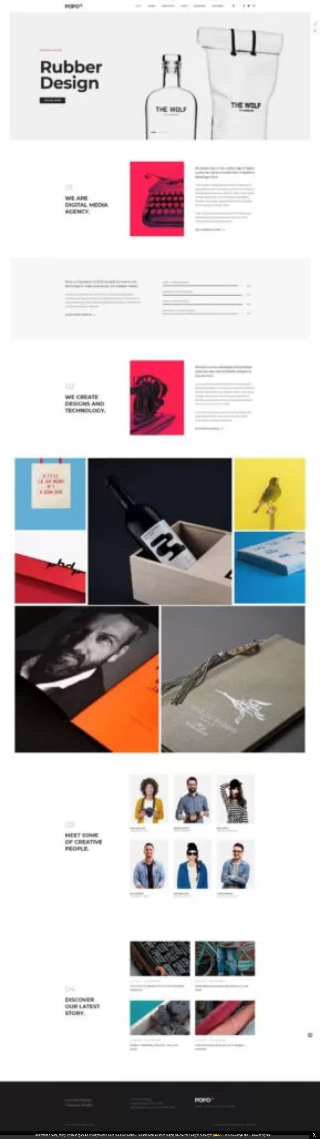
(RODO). (218, 1135)
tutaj (268, 1135)
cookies (131, 1135)
